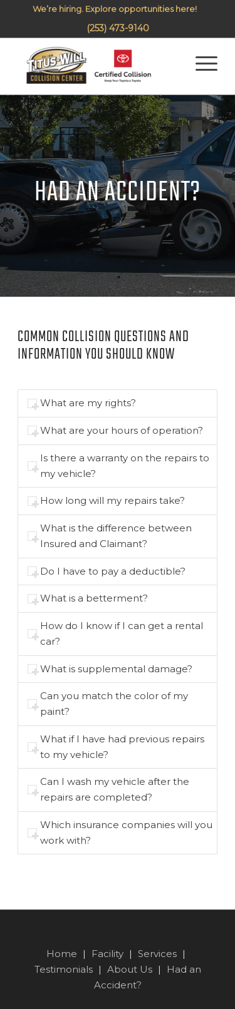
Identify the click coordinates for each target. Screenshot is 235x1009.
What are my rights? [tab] (82, 403)
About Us (129, 969)
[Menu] (197, 66)
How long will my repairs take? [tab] (106, 500)
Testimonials (63, 969)
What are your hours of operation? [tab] (115, 430)
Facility (107, 954)
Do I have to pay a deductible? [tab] (106, 571)
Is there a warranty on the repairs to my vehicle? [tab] (118, 465)
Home (61, 954)
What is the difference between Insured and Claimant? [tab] (110, 536)
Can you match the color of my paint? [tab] (108, 703)
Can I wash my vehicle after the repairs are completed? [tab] (108, 789)
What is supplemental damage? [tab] (110, 669)
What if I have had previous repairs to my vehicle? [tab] (116, 747)
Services (157, 954)
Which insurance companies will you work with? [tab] (120, 832)
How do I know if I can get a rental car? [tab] (115, 633)
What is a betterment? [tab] (88, 598)
